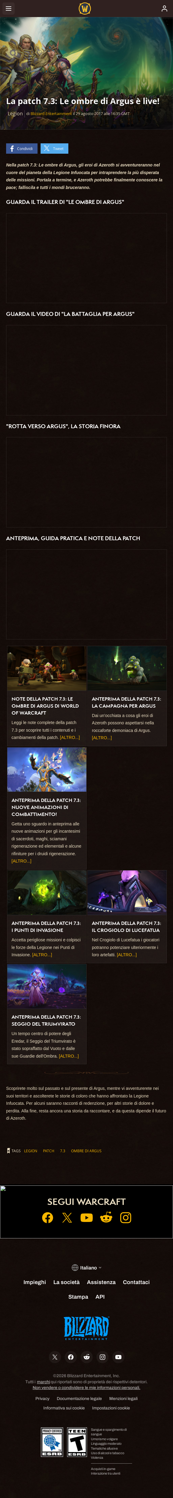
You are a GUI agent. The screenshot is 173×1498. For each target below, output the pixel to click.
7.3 (62, 1150)
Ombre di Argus (86, 1150)
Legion (30, 1150)
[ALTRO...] (70, 737)
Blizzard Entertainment (51, 113)
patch (48, 1150)
